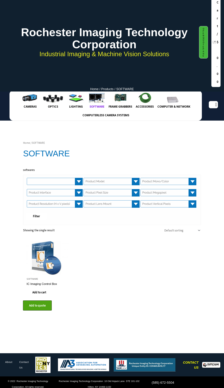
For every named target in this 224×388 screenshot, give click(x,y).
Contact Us (24, 362)
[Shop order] (181, 230)
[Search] (216, 104)
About (8, 359)
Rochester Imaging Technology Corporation (104, 38)
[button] (203, 42)
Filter (36, 216)
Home (26, 142)
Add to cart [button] (40, 290)
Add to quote (37, 303)
